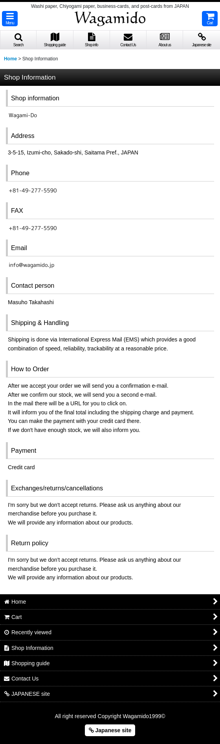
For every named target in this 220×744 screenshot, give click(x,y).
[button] (10, 18)
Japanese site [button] (110, 730)
